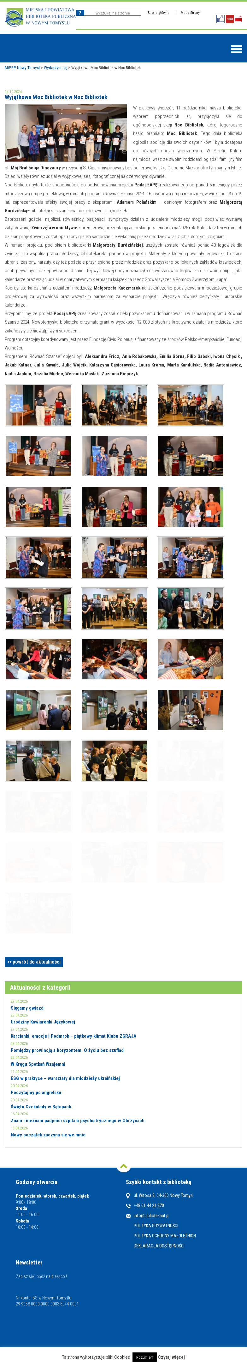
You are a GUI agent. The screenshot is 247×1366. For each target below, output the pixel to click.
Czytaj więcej (171, 1357)
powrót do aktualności (37, 962)
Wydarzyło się (55, 67)
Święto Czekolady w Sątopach (41, 1107)
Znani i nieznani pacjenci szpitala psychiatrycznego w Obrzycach (77, 1120)
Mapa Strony (190, 12)
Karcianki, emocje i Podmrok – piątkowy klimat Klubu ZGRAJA (73, 1036)
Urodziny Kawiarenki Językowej (43, 1022)
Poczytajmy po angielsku (36, 1092)
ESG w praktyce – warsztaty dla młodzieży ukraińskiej (65, 1078)
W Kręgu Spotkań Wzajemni (38, 1064)
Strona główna (158, 12)
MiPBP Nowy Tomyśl (22, 67)
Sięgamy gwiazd (27, 1008)
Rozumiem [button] (144, 1357)
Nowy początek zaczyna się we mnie (48, 1135)
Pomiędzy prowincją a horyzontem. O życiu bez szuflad (67, 1050)
